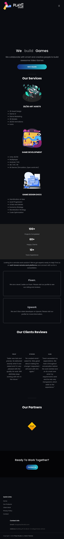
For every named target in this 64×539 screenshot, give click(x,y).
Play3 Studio (18, 536)
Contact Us (32, 467)
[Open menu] (59, 6)
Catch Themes (28, 536)
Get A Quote (31, 67)
